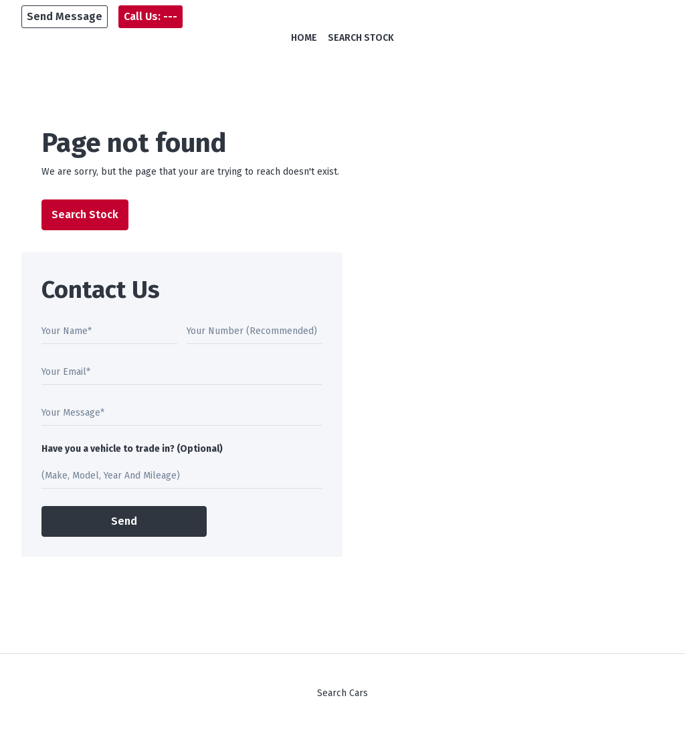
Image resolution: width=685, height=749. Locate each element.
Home (304, 38)
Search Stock (361, 38)
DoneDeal (317, 736)
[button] (64, 16)
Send (124, 521)
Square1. (424, 736)
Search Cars (342, 693)
